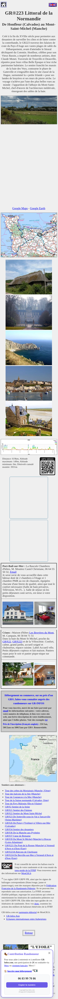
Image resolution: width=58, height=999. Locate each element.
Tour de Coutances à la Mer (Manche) (23, 797)
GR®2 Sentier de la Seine (17, 806)
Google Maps (20, 208)
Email (13, 571)
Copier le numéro (26, 985)
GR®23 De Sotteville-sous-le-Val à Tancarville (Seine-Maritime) (27, 818)
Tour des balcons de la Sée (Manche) (22, 793)
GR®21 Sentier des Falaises (18, 810)
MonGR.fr (26, 873)
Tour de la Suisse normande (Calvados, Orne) (27, 800)
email (5, 711)
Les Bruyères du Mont (41, 632)
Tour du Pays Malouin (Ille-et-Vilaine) (23, 803)
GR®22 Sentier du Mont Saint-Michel (23, 813)
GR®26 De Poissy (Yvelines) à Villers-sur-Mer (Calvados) (27, 824)
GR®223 (17, 641)
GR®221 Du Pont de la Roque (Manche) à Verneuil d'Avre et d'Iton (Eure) (30, 847)
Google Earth (37, 208)
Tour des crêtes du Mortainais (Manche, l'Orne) (27, 790)
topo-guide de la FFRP (25, 870)
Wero (6, 965)
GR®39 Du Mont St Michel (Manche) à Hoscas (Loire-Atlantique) (28, 840)
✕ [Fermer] (49, 953)
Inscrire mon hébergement (19, 971)
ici (46, 720)
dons (36, 903)
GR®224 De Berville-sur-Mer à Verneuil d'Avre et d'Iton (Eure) (29, 856)
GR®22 (6, 641)
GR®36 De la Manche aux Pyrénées (22, 832)
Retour (29, 932)
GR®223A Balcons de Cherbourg (21, 852)
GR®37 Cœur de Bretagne (18, 836)
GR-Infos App (13, 916)
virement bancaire (20, 965)
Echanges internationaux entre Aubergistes (26, 919)
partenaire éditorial (28, 912)
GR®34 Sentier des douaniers (19, 829)
